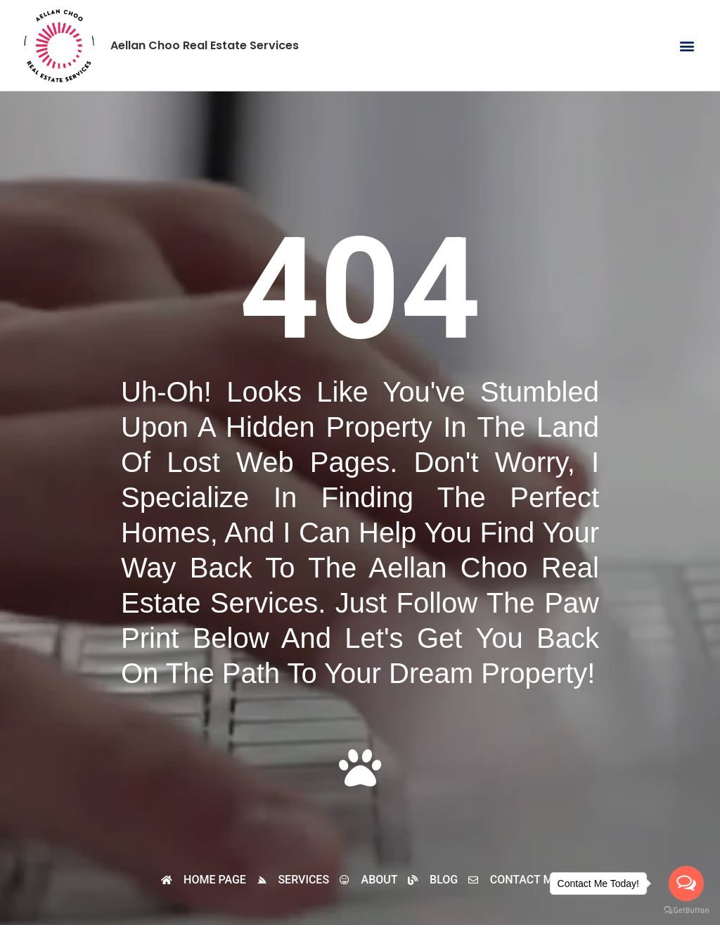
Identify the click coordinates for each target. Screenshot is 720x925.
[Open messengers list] (686, 883)
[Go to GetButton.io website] (686, 910)
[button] (687, 45)
